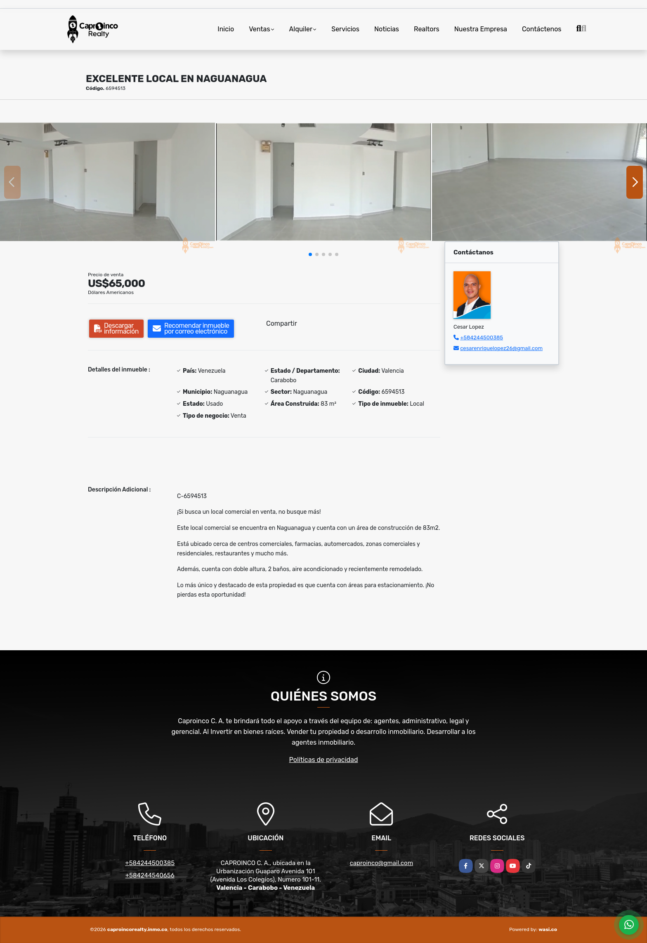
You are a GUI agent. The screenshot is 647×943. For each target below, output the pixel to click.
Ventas (259, 29)
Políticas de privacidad (323, 760)
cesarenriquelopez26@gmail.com (501, 348)
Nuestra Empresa (480, 29)
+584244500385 (481, 337)
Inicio (225, 29)
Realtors (426, 29)
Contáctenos (542, 29)
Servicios (345, 29)
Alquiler (301, 29)
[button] (310, 254)
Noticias (386, 29)
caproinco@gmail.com (381, 863)
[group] (107, 181)
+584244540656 (150, 875)
